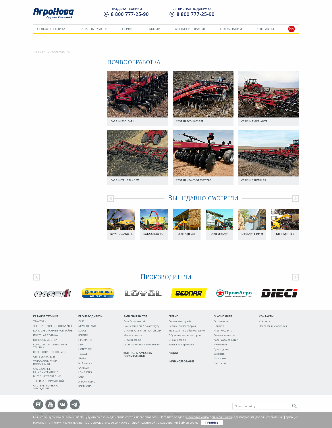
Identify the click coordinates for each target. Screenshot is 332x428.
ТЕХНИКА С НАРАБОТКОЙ (48, 380)
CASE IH (82, 321)
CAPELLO (83, 367)
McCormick (85, 363)
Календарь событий (226, 339)
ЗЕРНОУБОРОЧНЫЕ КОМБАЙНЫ (52, 325)
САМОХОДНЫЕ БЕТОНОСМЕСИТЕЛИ (45, 370)
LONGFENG (85, 372)
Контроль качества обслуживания (138, 354)
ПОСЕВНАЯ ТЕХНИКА (45, 335)
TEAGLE (82, 353)
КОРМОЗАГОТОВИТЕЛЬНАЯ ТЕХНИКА (50, 346)
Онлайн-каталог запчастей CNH (143, 330)
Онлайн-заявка (132, 339)
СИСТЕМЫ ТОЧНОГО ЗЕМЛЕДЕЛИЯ (45, 387)
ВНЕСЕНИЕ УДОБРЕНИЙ (47, 376)
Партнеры (220, 363)
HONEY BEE (85, 349)
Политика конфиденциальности (209, 417)
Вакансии (219, 353)
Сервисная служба (180, 321)
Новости (219, 325)
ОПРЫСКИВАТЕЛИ (44, 356)
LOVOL (82, 330)
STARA (82, 358)
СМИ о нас (220, 358)
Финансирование (190, 29)
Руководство (221, 349)
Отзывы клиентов (224, 335)
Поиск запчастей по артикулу (141, 325)
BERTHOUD (85, 386)
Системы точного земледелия (142, 344)
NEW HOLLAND (87, 325)
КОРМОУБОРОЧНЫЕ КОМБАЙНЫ (53, 330)
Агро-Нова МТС (223, 330)
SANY (81, 376)
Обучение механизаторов (185, 335)
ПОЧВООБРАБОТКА (45, 339)
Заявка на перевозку (181, 344)
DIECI (81, 344)
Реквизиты (220, 344)
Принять (211, 422)
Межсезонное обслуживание (187, 330)
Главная (38, 51)
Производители (90, 316)
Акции (154, 29)
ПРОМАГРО (85, 339)
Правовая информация (273, 325)
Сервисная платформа (182, 325)
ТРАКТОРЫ (39, 321)
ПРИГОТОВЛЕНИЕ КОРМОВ (49, 351)
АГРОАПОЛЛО (87, 381)
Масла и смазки (133, 335)
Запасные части (94, 29)
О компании (231, 29)
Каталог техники (45, 316)
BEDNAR (83, 335)
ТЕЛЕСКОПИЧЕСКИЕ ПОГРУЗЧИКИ (45, 363)
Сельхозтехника (51, 29)
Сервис (128, 29)
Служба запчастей (135, 321)
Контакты (265, 29)
